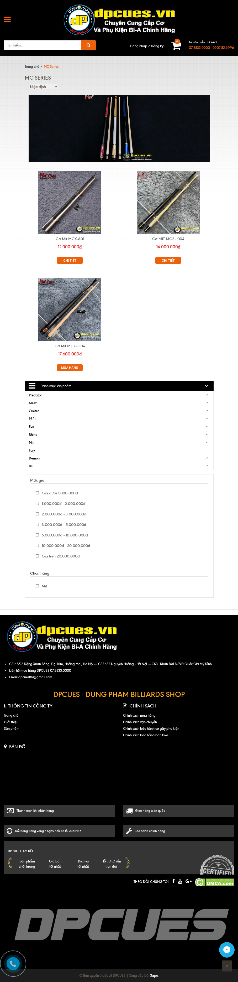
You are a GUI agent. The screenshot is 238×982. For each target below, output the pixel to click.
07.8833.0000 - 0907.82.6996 (211, 47)
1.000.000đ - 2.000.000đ (61, 503)
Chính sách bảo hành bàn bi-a (145, 735)
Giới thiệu (11, 722)
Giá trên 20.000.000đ (58, 556)
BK (31, 466)
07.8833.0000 (60, 670)
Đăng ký (157, 46)
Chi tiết (70, 260)
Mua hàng (69, 368)
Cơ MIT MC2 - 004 (168, 238)
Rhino (33, 434)
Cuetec (34, 411)
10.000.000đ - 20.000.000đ (63, 545)
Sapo (154, 975)
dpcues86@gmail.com (35, 677)
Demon (34, 458)
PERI (32, 419)
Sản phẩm (11, 728)
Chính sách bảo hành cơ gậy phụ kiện (151, 728)
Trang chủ (32, 66)
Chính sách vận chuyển (140, 722)
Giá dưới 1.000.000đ (57, 493)
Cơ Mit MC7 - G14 (70, 346)
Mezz (33, 403)
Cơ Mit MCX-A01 (70, 238)
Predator (35, 395)
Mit (31, 442)
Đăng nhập (138, 46)
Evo (31, 427)
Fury (32, 450)
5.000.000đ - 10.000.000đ (62, 535)
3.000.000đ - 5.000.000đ (61, 524)
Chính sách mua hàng (139, 715)
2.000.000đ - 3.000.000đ (61, 514)
